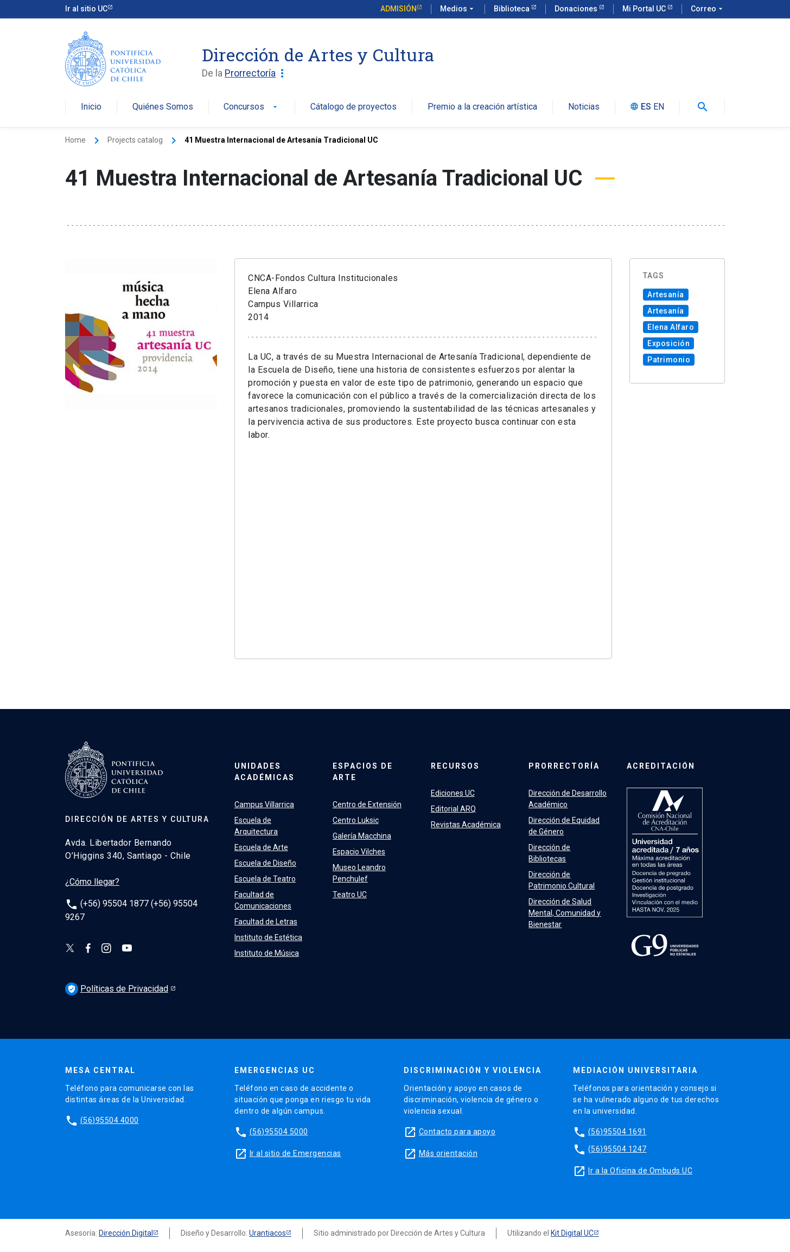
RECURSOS (455, 766)
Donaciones (577, 8)
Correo (708, 9)
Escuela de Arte (261, 847)
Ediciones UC (453, 793)
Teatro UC (350, 894)
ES (646, 107)
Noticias (584, 107)
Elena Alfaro (670, 327)
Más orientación (448, 1153)
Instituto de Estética (268, 937)
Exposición (668, 343)
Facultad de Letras (265, 921)
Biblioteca (512, 8)
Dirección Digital (126, 1233)
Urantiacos (267, 1233)
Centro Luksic (356, 820)
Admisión (398, 8)
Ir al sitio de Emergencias (295, 1153)
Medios (458, 9)
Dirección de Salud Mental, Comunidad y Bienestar (564, 913)
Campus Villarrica (264, 804)
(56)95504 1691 (617, 1131)
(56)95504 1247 (617, 1149)
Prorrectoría (257, 73)
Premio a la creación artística (482, 107)
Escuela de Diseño (265, 863)
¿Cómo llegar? (92, 882)
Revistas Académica (466, 824)
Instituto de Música (266, 953)
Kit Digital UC (572, 1233)
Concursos (251, 107)
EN (658, 107)
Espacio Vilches (359, 851)
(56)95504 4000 (109, 1120)
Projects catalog (135, 140)
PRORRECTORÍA (564, 766)
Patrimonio (668, 359)
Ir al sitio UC (86, 8)
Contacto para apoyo (457, 1131)
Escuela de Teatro (265, 878)
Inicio (91, 107)
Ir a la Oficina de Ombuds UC (640, 1170)
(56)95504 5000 (279, 1131)
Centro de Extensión (367, 804)
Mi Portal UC (644, 8)
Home (75, 140)
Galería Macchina (362, 836)
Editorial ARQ (453, 808)
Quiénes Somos (162, 107)
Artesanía (665, 294)
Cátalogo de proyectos (353, 107)
